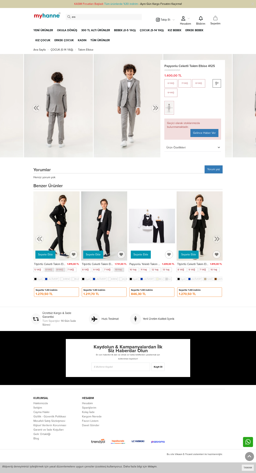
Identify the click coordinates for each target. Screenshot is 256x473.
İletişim (37, 408)
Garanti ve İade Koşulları (48, 430)
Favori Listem (90, 421)
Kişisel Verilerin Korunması (49, 425)
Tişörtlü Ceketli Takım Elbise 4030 (198, 264)
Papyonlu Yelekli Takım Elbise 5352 (151, 264)
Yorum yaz (213, 169)
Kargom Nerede (92, 416)
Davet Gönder (90, 425)
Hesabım (87, 403)
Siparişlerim (89, 408)
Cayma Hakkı (41, 412)
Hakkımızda (40, 403)
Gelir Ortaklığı (42, 434)
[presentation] (36, 108)
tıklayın (152, 466)
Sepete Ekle (45, 254)
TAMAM (248, 467)
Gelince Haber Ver (204, 133)
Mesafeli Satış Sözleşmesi (49, 421)
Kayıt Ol (158, 367)
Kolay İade (88, 412)
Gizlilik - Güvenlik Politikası (49, 416)
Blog (36, 438)
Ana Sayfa (39, 50)
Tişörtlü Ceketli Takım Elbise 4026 (103, 264)
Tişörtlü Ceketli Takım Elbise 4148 (54, 264)
